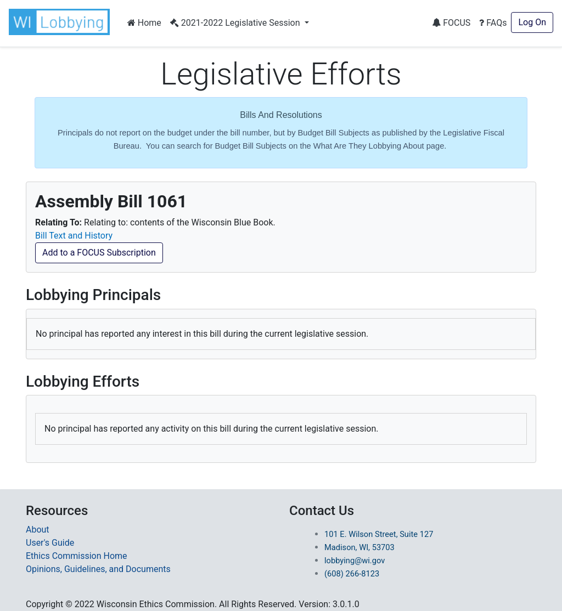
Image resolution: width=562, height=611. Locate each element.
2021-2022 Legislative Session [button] (236, 23)
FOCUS (451, 23)
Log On (532, 22)
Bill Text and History (74, 235)
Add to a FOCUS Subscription (99, 252)
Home (144, 23)
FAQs (493, 23)
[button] (61, 22)
